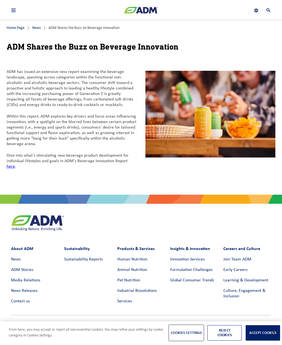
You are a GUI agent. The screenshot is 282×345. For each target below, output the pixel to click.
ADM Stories (22, 270)
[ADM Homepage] (141, 12)
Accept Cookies (262, 332)
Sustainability (77, 248)
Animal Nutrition (132, 270)
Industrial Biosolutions (137, 291)
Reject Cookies (225, 332)
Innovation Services (187, 259)
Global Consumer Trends (192, 280)
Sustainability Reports (83, 259)
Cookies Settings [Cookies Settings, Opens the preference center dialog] (186, 332)
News (36, 28)
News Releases (24, 291)
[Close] (273, 332)
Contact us (20, 301)
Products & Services (135, 248)
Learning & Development (245, 280)
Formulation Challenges (191, 270)
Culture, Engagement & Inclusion (244, 293)
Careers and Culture (241, 248)
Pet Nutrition (128, 280)
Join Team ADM (237, 259)
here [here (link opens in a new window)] (11, 166)
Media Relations (25, 280)
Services (124, 301)
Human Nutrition (132, 259)
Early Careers (235, 270)
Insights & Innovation (190, 248)
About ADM (22, 248)
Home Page (16, 28)
